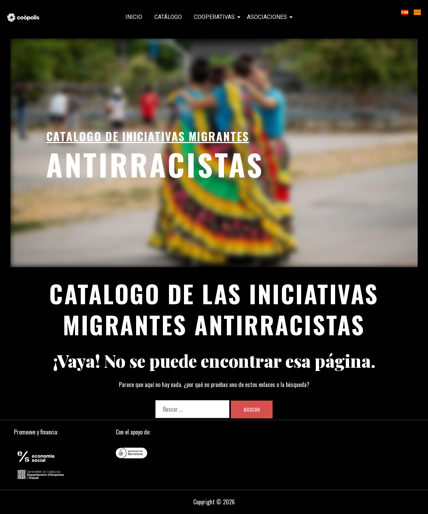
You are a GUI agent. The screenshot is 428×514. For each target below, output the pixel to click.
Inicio (133, 17)
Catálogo (168, 17)
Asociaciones (268, 17)
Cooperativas (215, 17)
